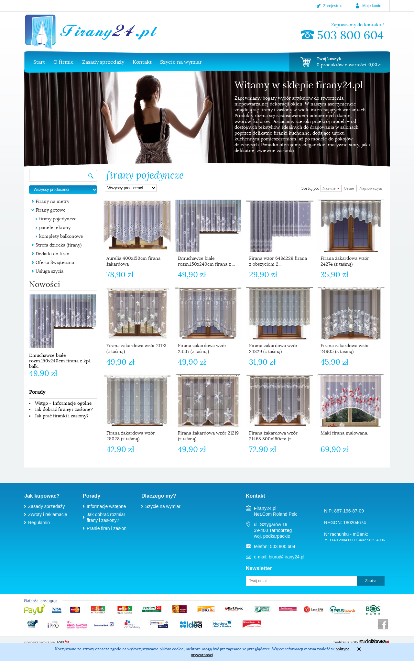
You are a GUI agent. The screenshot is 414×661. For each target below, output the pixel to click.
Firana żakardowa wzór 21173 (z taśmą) (136, 348)
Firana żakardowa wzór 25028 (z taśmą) (130, 436)
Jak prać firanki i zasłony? (62, 416)
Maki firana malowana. (344, 433)
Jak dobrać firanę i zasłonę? (64, 409)
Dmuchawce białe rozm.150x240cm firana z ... (206, 261)
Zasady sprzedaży (103, 62)
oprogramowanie (39, 642)
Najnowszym (370, 188)
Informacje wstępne (106, 506)
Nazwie (329, 188)
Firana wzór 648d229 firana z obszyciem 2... (278, 261)
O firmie (63, 62)
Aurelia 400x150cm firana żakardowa (133, 261)
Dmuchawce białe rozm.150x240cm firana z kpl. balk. (60, 360)
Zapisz (370, 580)
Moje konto (371, 6)
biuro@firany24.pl (286, 556)
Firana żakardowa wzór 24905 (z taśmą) (345, 348)
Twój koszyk (329, 58)
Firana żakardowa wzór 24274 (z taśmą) (345, 261)
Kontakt (142, 62)
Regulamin (39, 522)
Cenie (349, 188)
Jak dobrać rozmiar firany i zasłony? (106, 517)
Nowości (44, 284)
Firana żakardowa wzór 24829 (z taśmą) (273, 348)
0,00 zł (375, 64)
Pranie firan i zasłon (106, 528)
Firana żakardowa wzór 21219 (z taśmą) (208, 436)
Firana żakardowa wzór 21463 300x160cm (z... (273, 436)
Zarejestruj (332, 6)
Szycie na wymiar (181, 62)
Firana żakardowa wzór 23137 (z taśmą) (202, 348)
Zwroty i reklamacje (47, 514)
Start (39, 62)
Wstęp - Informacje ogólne (63, 403)
